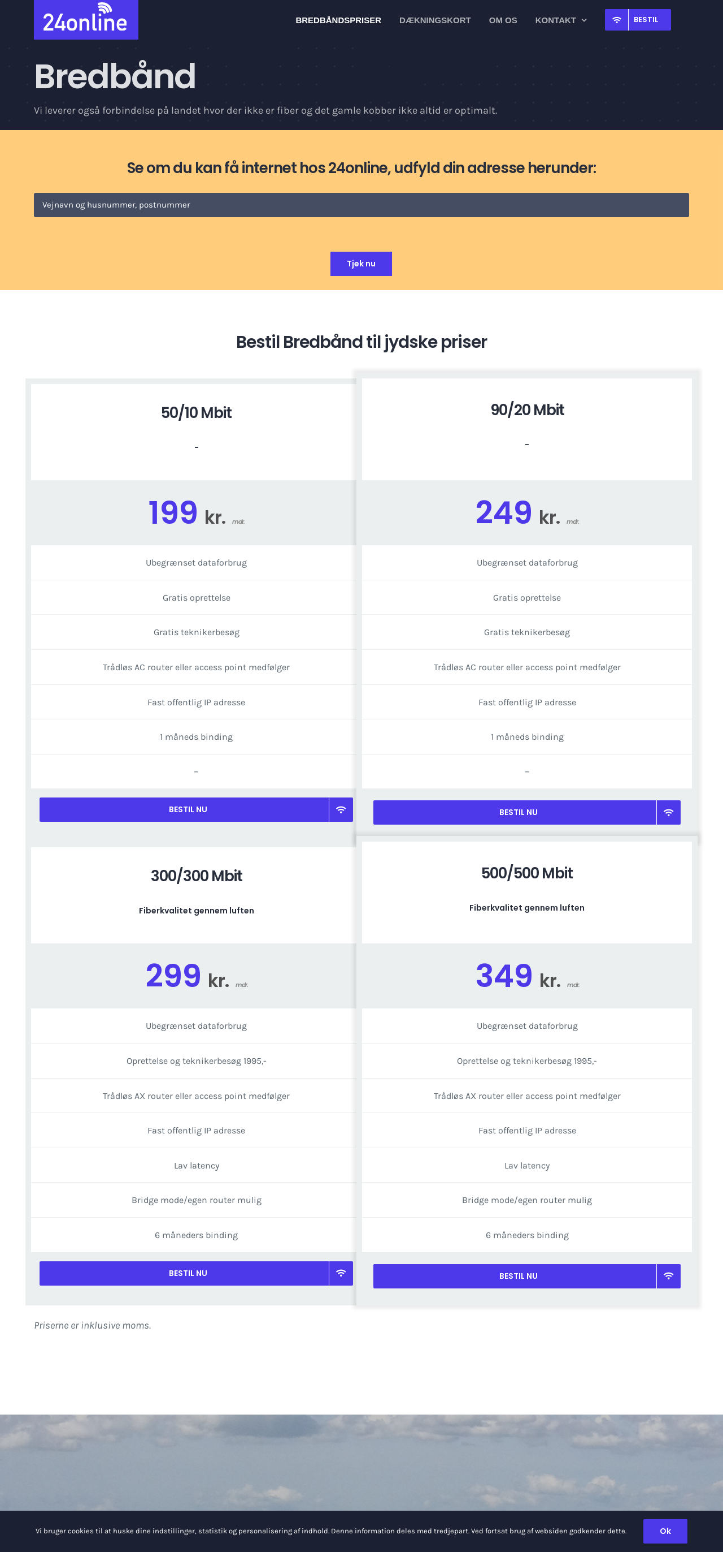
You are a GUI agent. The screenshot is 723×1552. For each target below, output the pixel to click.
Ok (665, 1531)
